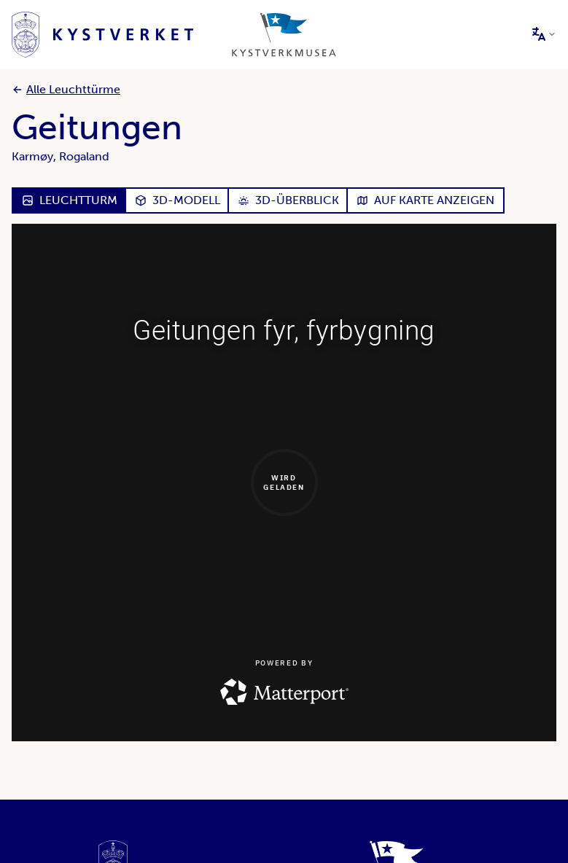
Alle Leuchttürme (66, 89)
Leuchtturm (69, 200)
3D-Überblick (288, 200)
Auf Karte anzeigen (425, 200)
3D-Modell (177, 200)
